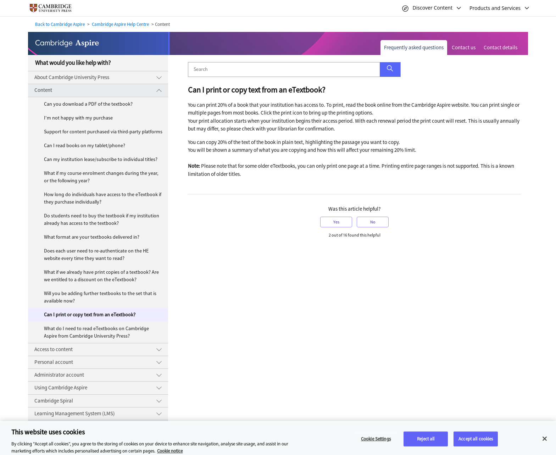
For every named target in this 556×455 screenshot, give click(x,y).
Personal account (53, 362)
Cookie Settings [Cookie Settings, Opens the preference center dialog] (376, 441)
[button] (390, 69)
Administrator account (59, 375)
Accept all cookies (475, 441)
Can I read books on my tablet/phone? (84, 146)
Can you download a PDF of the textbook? (88, 104)
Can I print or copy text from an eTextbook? (89, 315)
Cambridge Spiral (53, 401)
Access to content (53, 349)
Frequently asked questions (414, 47)
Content (43, 90)
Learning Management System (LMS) (74, 413)
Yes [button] (336, 222)
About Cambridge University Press (71, 77)
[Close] (544, 441)
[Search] (284, 69)
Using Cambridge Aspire (60, 387)
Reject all (425, 441)
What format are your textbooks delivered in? (91, 237)
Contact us (464, 47)
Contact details (500, 47)
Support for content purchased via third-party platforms (103, 132)
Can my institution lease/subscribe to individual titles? (100, 159)
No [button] (373, 222)
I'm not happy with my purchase (78, 118)
